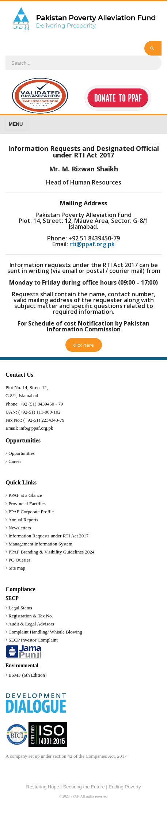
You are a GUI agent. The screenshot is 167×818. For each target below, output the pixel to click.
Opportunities (21, 453)
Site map (16, 568)
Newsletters (19, 527)
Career (14, 461)
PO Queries (19, 560)
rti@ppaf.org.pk (92, 244)
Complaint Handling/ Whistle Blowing (45, 632)
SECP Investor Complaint (33, 640)
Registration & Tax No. (30, 616)
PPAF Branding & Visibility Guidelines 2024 (51, 552)
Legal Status (20, 607)
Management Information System (40, 544)
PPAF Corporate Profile (31, 511)
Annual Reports (23, 519)
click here (83, 345)
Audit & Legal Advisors (31, 624)
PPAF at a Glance (25, 495)
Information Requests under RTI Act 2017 (48, 536)
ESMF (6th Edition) (27, 675)
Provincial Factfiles (26, 503)
